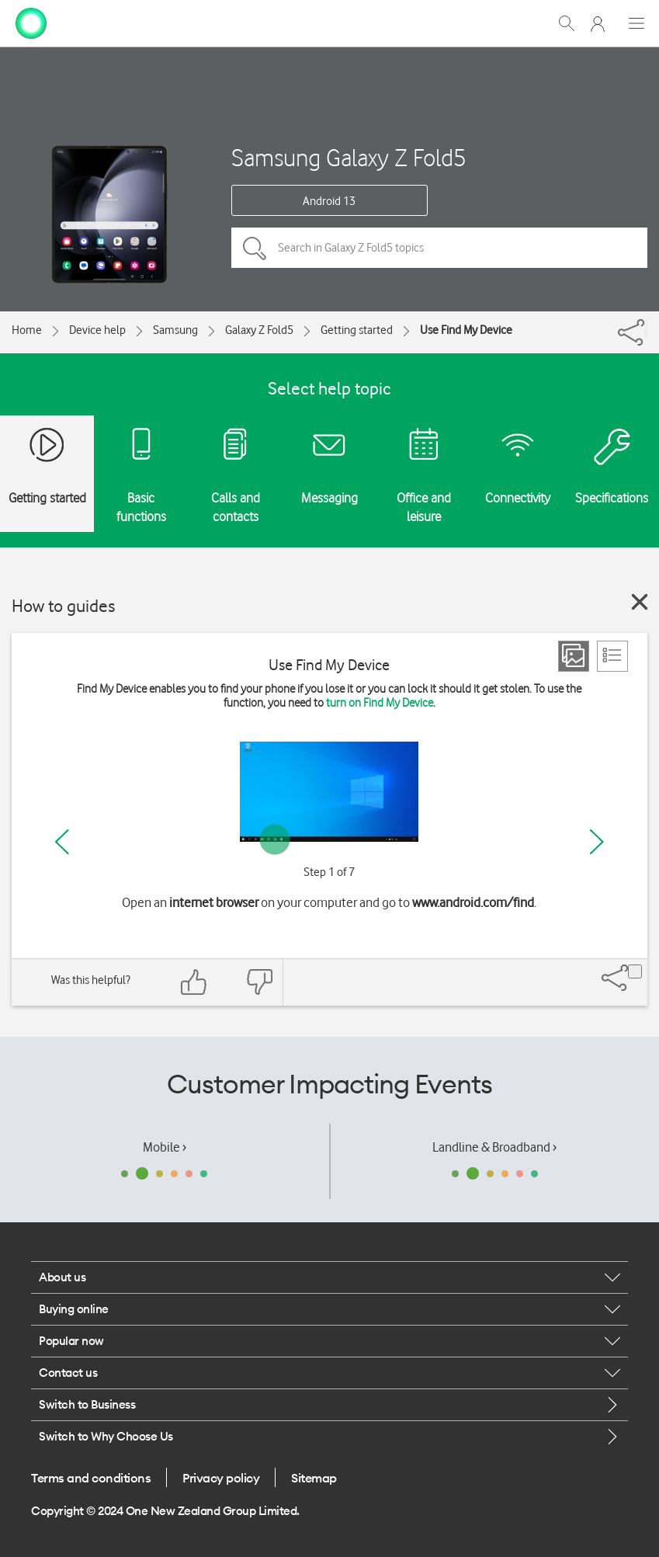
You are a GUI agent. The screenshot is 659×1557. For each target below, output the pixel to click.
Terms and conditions (91, 1478)
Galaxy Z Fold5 (259, 330)
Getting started (357, 330)
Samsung (175, 330)
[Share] (645, 328)
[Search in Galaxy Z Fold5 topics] (439, 248)
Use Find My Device (466, 330)
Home (27, 330)
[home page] (31, 22)
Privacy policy (220, 1478)
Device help (97, 330)
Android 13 (329, 201)
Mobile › (164, 1147)
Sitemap (314, 1478)
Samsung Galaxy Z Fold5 (349, 157)
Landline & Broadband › (494, 1147)
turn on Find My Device (379, 703)
